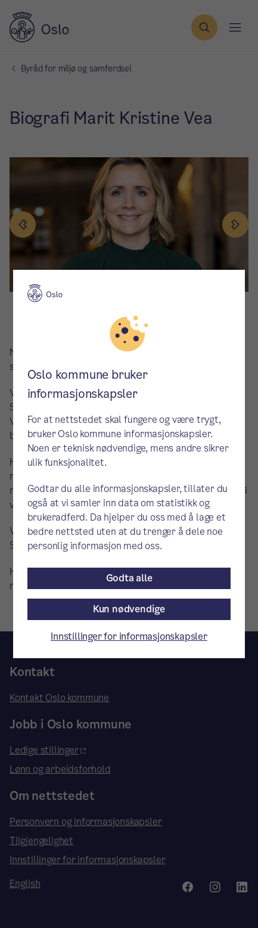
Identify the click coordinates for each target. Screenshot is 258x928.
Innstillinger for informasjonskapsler (129, 636)
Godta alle (129, 578)
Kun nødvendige (129, 609)
